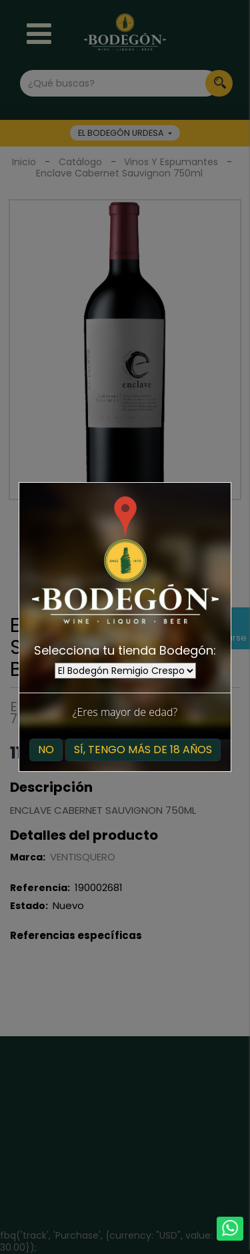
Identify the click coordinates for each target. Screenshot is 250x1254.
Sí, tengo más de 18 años (143, 749)
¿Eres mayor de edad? (125, 712)
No (46, 749)
